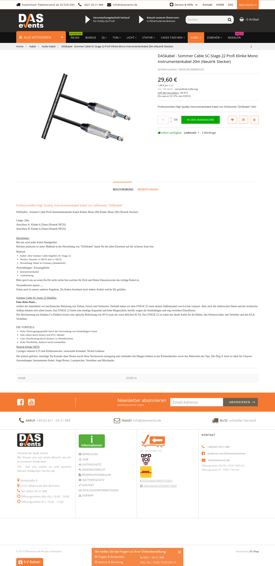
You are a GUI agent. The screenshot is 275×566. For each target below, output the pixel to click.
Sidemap (87, 492)
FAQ (230, 4)
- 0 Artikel (249, 19)
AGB (85, 455)
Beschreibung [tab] (123, 186)
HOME (220, 4)
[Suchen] (206, 20)
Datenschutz (91, 461)
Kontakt (207, 4)
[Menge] (163, 120)
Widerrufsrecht (93, 466)
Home (19, 46)
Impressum (89, 450)
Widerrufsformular (96, 471)
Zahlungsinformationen (100, 486)
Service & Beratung (109, 562)
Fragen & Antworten (109, 556)
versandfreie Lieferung (186, 89)
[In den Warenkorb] (200, 120)
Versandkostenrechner (160, 482)
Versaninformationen (156, 477)
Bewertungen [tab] (148, 186)
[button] (184, 4)
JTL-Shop (254, 547)
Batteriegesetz (93, 476)
